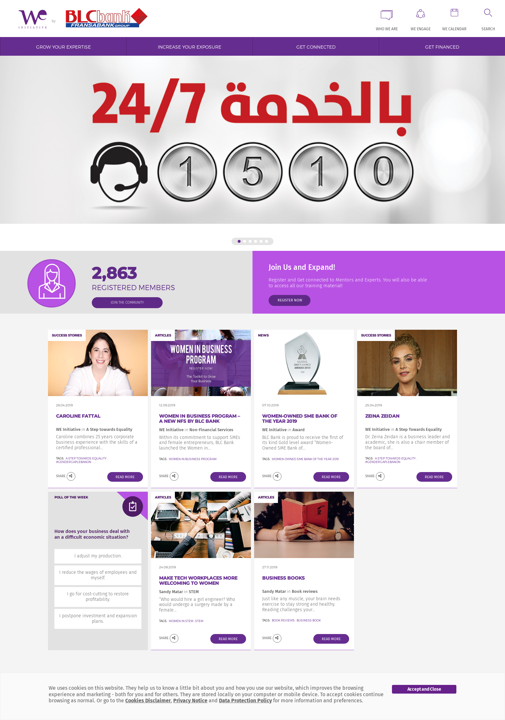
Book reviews (283, 620)
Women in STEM (181, 621)
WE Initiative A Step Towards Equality (403, 429)
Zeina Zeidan (382, 416)
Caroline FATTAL (78, 416)
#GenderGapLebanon (73, 462)
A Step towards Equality (86, 458)
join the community (127, 302)
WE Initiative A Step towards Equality (94, 429)
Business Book (309, 620)
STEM (199, 621)
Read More (125, 477)
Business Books (283, 578)
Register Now (290, 300)
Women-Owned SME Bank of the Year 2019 (299, 418)
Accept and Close (424, 689)
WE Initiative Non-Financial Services (196, 429)
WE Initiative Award (283, 429)
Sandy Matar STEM (179, 591)
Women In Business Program (192, 459)
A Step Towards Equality (395, 458)
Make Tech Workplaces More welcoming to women (198, 580)
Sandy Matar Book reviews (290, 591)
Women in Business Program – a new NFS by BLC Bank (199, 418)
